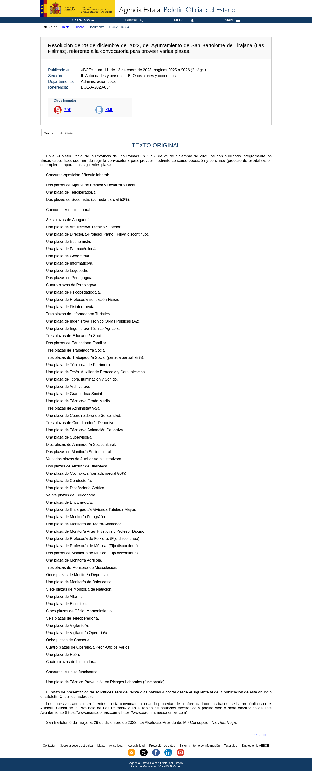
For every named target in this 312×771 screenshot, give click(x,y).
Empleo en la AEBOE (255, 745)
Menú (232, 20)
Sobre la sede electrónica (76, 745)
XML (109, 110)
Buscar (79, 27)
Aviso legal (116, 745)
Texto (48, 133)
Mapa (101, 745)
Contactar (49, 745)
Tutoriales (230, 745)
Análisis (66, 133)
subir (263, 735)
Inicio (65, 27)
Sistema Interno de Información (200, 745)
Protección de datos (162, 745)
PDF (67, 110)
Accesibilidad (136, 745)
